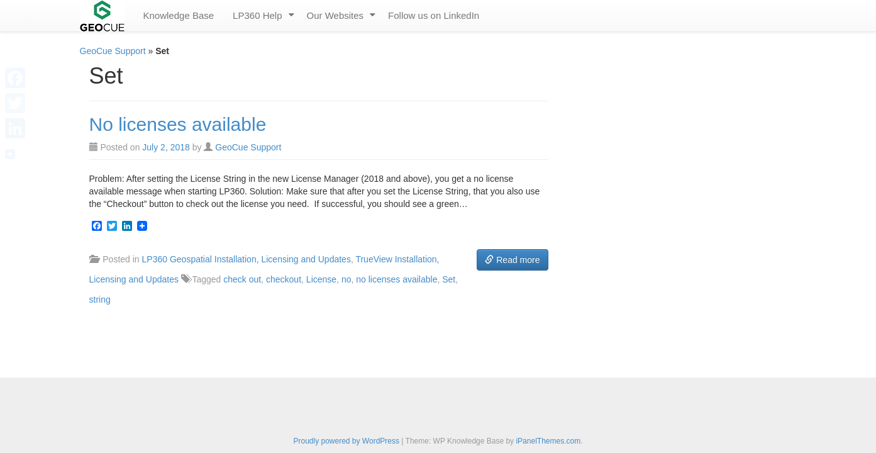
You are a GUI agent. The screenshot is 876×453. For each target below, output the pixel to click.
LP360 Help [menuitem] (257, 15)
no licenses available (396, 279)
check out (242, 279)
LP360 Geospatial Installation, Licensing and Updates (246, 259)
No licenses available (178, 124)
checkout (283, 279)
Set (448, 279)
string (100, 299)
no (346, 279)
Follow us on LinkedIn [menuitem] (433, 15)
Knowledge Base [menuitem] (178, 15)
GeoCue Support (113, 51)
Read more (512, 260)
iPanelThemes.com (548, 441)
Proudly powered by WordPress (346, 441)
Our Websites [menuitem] (335, 15)
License (321, 279)
